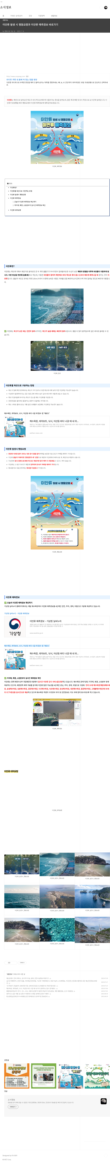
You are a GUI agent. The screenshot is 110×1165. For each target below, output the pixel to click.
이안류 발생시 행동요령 (18, 194)
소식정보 (5, 7)
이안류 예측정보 (15, 198)
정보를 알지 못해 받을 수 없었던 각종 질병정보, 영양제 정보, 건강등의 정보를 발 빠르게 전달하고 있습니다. (41, 1102)
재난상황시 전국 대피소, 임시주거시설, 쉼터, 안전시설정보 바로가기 (27, 978)
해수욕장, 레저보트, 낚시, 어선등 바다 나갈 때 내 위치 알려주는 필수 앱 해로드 (30, 988)
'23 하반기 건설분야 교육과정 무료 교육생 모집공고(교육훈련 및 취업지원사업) (31, 986)
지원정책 (41, 15)
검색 (100, 7)
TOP (105, 1155)
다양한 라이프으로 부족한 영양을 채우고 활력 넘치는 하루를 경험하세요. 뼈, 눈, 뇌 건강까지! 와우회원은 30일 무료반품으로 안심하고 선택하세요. (57, 83)
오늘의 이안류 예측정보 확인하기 (25, 202)
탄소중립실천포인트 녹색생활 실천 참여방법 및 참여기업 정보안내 (26, 996)
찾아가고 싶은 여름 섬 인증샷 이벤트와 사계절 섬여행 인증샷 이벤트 (27, 994)
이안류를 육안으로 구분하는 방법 (21, 191)
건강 (30, 15)
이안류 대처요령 (15, 210)
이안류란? (13, 187)
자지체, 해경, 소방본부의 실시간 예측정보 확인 (29, 205)
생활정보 (54, 15)
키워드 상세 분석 (16, 15)
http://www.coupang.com (15, 76)
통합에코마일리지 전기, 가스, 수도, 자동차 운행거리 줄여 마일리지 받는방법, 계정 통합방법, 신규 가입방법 (39, 991)
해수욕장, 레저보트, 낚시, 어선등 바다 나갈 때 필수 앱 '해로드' (27, 413)
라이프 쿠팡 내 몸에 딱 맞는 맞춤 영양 (21, 79)
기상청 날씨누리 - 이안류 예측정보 (16, 613)
